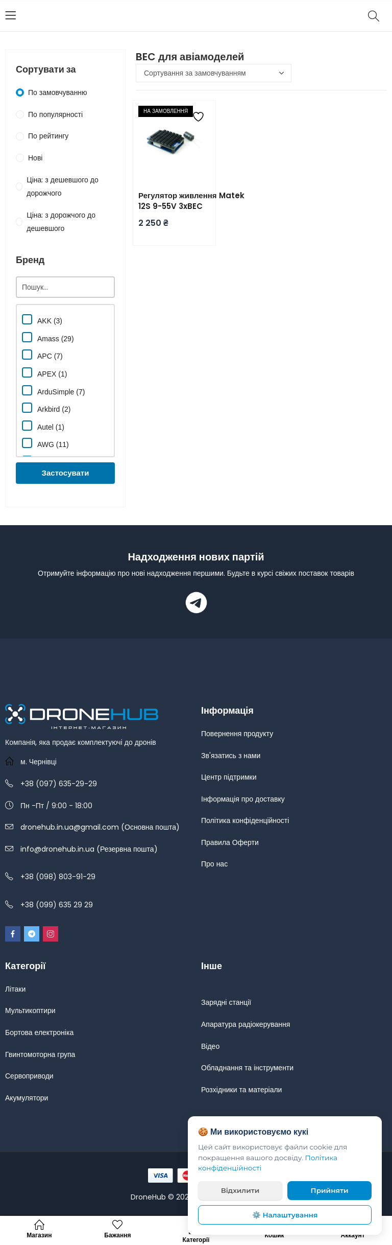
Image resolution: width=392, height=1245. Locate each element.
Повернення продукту (237, 734)
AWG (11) (45, 443)
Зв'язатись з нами (230, 755)
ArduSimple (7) (53, 390)
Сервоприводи (29, 1076)
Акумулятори (26, 1098)
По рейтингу (48, 136)
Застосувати (65, 472)
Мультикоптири (30, 1010)
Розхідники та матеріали (241, 1090)
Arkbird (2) (46, 408)
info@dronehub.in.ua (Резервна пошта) (89, 849)
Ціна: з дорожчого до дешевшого (61, 222)
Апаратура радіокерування (245, 1024)
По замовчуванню (57, 92)
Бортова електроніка (39, 1032)
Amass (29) (48, 337)
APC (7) (42, 354)
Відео (210, 1046)
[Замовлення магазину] (213, 73)
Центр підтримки (229, 777)
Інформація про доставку (243, 799)
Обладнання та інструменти (247, 1068)
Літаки (15, 989)
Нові (35, 158)
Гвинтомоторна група (40, 1054)
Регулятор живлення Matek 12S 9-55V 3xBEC (191, 201)
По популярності (55, 114)
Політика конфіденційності (245, 820)
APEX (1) (44, 372)
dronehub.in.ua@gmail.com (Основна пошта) (100, 827)
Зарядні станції (226, 1002)
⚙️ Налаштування (285, 1215)
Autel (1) (43, 425)
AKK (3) (42, 319)
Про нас (214, 864)
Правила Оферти (230, 842)
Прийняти (330, 1190)
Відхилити (240, 1190)
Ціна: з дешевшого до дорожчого (62, 187)
